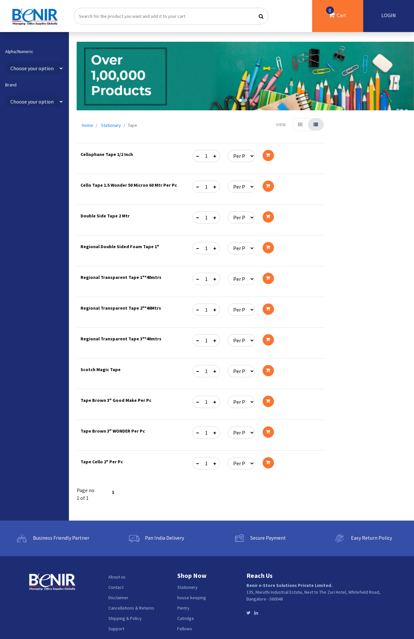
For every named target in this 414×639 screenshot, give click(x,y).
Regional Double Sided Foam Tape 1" (120, 246)
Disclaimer (118, 597)
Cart (336, 12)
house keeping (191, 597)
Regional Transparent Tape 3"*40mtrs (121, 339)
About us (116, 577)
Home (87, 125)
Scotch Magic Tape (101, 369)
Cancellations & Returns (131, 608)
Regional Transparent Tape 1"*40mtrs (121, 277)
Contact (116, 587)
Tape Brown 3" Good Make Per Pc (116, 400)
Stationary (111, 125)
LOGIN (388, 15)
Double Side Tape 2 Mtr (105, 216)
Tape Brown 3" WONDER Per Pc (113, 431)
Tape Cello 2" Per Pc (102, 462)
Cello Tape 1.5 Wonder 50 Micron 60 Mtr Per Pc (129, 185)
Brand (10, 85)
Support (116, 629)
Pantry (183, 608)
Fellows (184, 629)
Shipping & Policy (125, 618)
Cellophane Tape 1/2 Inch (107, 154)
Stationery (187, 587)
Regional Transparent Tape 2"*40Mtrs (121, 308)
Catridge (185, 618)
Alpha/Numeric (19, 51)
